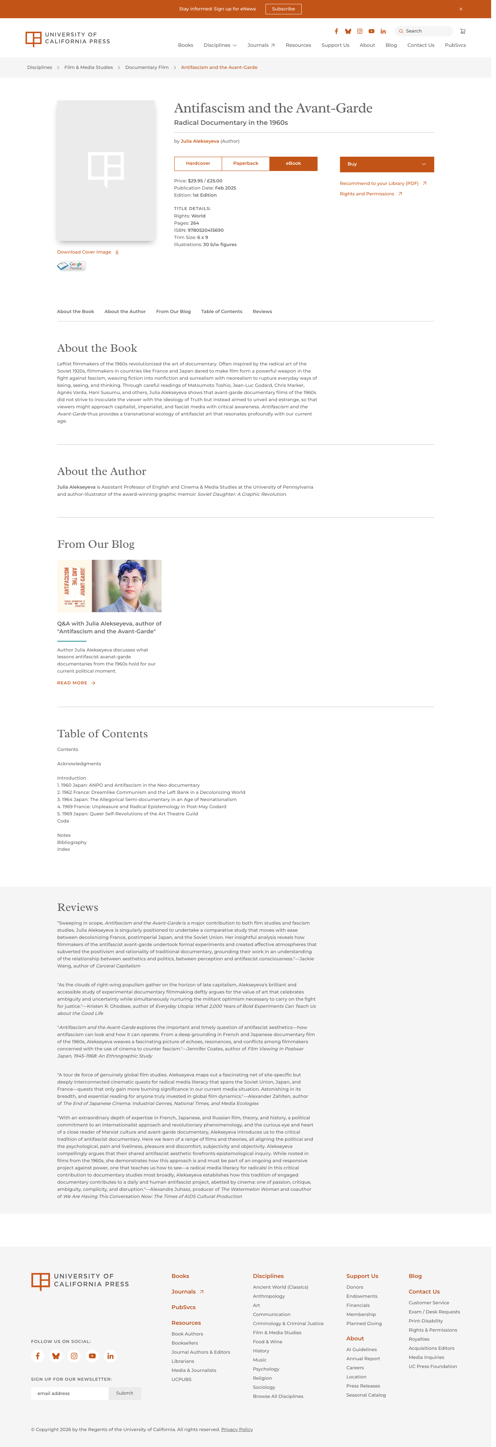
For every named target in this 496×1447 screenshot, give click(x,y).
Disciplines (39, 67)
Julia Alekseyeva (200, 141)
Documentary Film (147, 67)
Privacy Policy (237, 1429)
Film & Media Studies (88, 67)
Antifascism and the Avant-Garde (219, 67)
